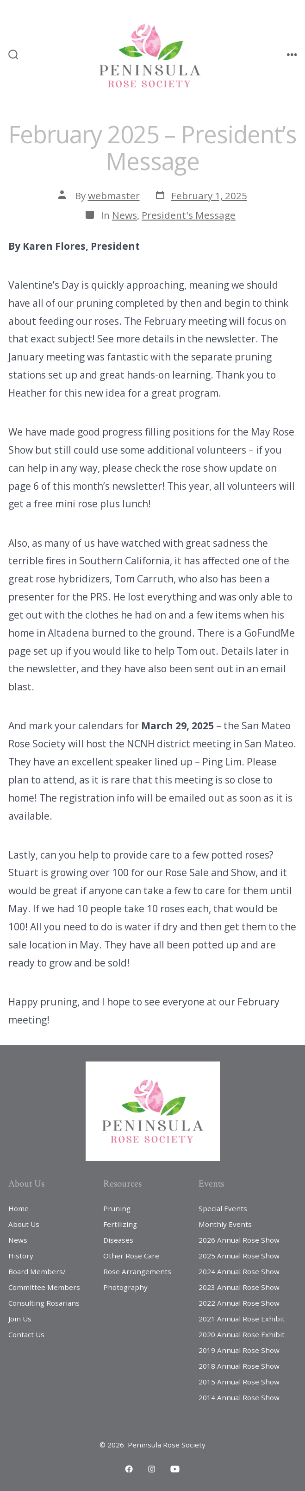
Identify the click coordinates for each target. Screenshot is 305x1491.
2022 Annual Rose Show (239, 1303)
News (124, 214)
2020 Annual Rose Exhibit (242, 1334)
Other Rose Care (131, 1255)
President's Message (189, 214)
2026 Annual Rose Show (239, 1240)
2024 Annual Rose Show (239, 1271)
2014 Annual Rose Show (239, 1397)
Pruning (117, 1208)
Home (18, 1208)
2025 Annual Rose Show (239, 1255)
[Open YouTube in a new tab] (175, 1469)
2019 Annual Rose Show (239, 1350)
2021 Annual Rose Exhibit (242, 1318)
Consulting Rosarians (44, 1303)
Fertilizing (120, 1224)
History (20, 1255)
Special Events (223, 1208)
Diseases (118, 1240)
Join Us (19, 1318)
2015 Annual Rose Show (239, 1381)
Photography (125, 1287)
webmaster (114, 195)
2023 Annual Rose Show (239, 1287)
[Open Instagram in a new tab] (151, 1469)
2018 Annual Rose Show (239, 1366)
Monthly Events (225, 1224)
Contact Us (26, 1334)
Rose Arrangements (137, 1271)
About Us (23, 1224)
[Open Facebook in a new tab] (128, 1469)
